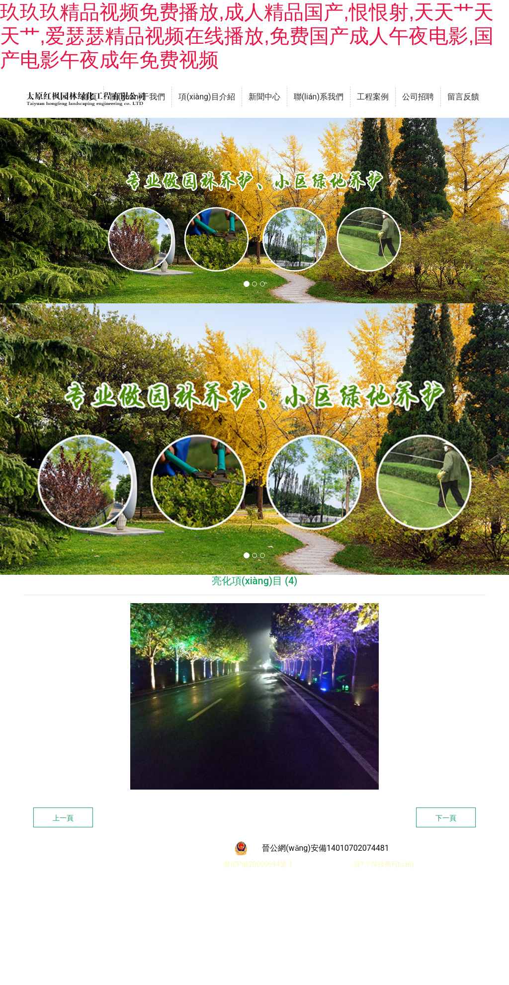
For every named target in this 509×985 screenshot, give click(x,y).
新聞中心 (264, 96)
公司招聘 (418, 96)
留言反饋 (463, 96)
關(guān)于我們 (137, 96)
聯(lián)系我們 (318, 96)
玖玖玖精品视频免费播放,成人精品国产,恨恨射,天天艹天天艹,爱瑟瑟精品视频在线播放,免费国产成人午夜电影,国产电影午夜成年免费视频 (247, 36)
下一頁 (445, 818)
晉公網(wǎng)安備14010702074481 (325, 848)
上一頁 (63, 818)
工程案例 (373, 96)
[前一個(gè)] (10, 210)
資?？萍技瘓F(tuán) (383, 864)
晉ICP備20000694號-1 (257, 864)
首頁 (89, 96)
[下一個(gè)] (499, 210)
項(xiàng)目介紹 (206, 96)
